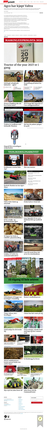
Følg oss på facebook (22, 409)
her (4, 31)
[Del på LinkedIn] (41, 12)
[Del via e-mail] (42, 12)
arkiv (5, 35)
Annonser (37, 1)
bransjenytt (9, 35)
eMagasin (41, 1)
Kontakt (35, 1)
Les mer (22, 413)
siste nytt (17, 35)
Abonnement (20, 399)
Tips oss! (20, 405)
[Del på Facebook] (40, 12)
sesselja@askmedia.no (7, 404)
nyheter (21, 35)
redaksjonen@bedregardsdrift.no (9, 399)
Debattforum (21, 403)
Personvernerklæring (22, 406)
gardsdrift (25, 35)
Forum (28, 1)
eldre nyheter (30, 35)
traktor (13, 35)
